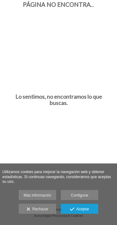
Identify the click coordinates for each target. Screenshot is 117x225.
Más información (37, 195)
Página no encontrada (64, 4)
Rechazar (37, 209)
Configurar (79, 195)
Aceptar (79, 209)
